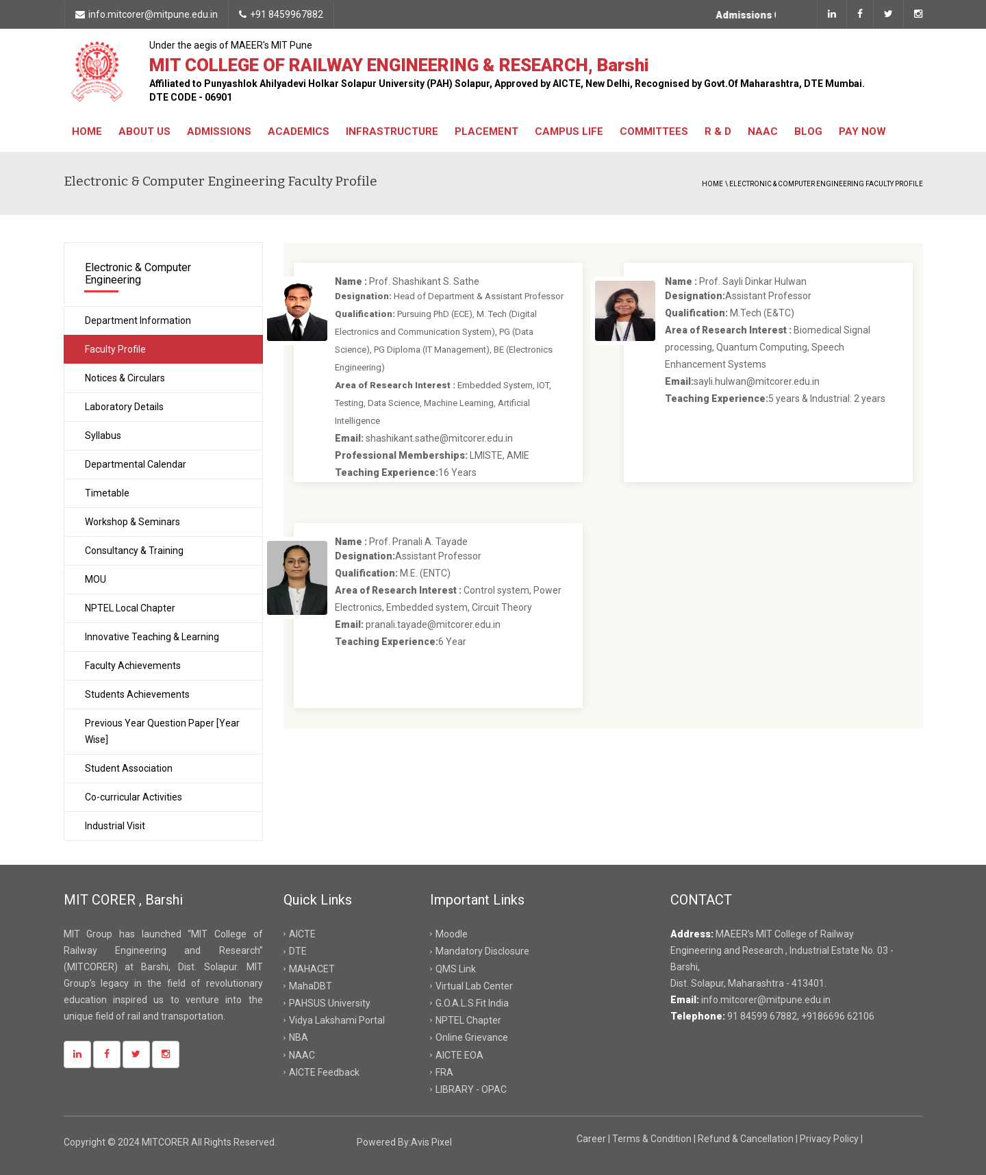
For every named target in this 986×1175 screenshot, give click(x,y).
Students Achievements (137, 694)
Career (592, 1138)
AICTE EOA (459, 1055)
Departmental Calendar (135, 464)
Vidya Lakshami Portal (337, 1020)
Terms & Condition (653, 1138)
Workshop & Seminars (132, 521)
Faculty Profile (115, 349)
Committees (654, 131)
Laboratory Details (124, 406)
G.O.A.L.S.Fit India (472, 1003)
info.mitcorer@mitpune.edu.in (146, 14)
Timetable (107, 493)
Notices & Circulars (125, 377)
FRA (444, 1072)
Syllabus (103, 435)
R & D (718, 131)
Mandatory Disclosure (482, 951)
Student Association (129, 768)
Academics (298, 131)
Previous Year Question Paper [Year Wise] (162, 731)
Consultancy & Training (134, 550)
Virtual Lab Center (474, 986)
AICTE (302, 933)
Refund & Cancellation (747, 1138)
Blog (808, 131)
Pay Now (862, 131)
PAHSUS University (329, 1003)
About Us (144, 131)
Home (87, 131)
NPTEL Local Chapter (130, 608)
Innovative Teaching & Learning (152, 636)
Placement (486, 131)
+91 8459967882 (281, 14)
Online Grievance (471, 1037)
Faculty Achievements (133, 665)
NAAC (763, 131)
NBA (298, 1037)
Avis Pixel (431, 1142)
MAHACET (312, 968)
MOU (95, 579)
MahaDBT (310, 986)
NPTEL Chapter (468, 1020)
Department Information (138, 320)
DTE (298, 951)
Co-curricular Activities (133, 797)
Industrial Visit (115, 825)
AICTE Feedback (324, 1072)
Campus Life (569, 131)
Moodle (451, 933)
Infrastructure (392, 131)
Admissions (219, 131)
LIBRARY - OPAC (471, 1089)
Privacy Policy (830, 1138)
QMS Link (455, 968)
